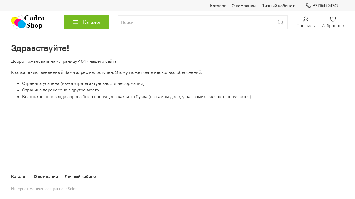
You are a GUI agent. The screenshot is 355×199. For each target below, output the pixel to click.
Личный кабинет (278, 5)
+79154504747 (322, 6)
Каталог (218, 5)
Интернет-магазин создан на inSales (44, 188)
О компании (244, 5)
